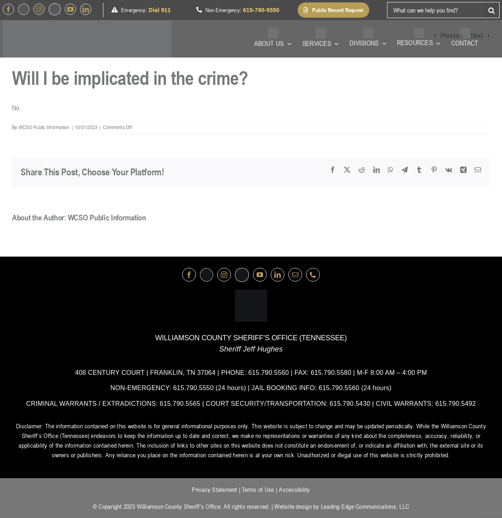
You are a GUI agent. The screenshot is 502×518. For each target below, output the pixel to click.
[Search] (491, 10)
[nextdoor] (55, 9)
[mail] (295, 275)
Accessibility (294, 489)
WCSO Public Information (44, 127)
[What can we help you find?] (435, 10)
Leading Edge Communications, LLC (365, 506)
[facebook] (8, 9)
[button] (333, 10)
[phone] (313, 275)
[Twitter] (23, 9)
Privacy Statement (214, 489)
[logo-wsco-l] (251, 292)
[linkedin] (85, 9)
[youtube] (70, 9)
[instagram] (39, 9)
